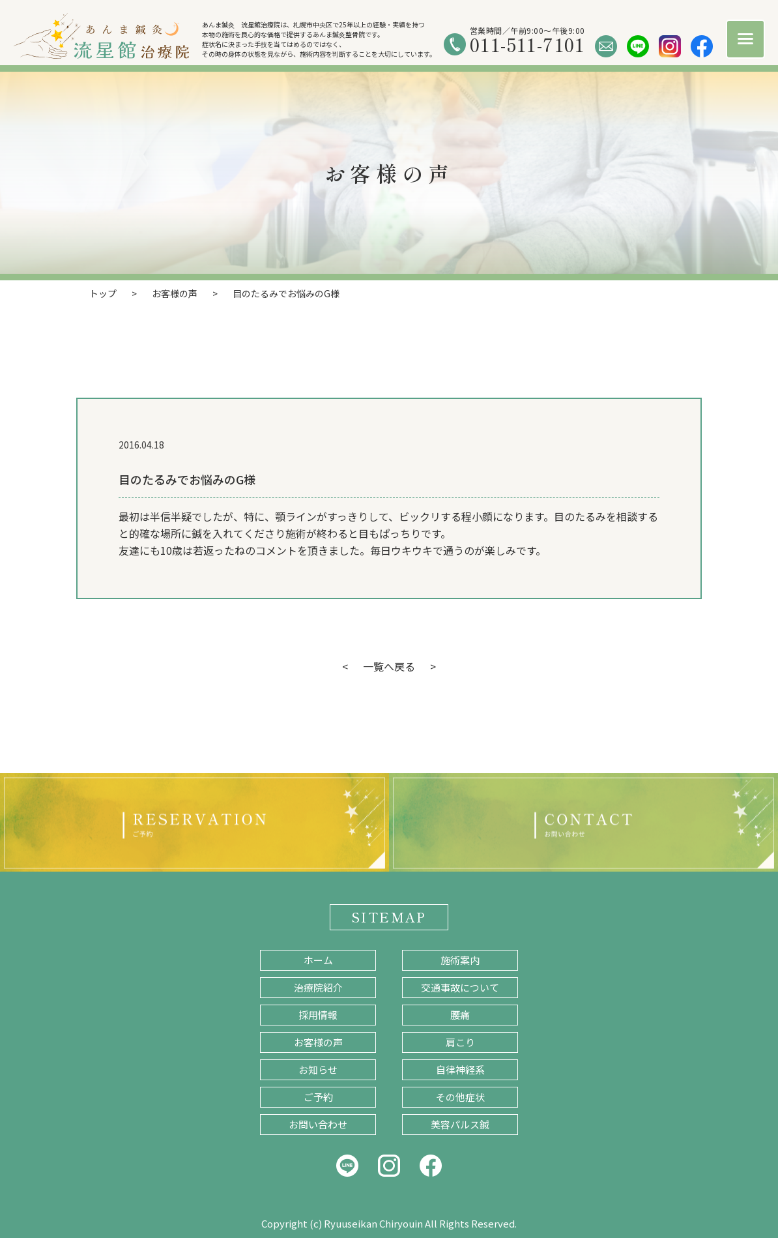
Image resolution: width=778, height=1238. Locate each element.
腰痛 (460, 1015)
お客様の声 (318, 1042)
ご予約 (318, 1097)
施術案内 (460, 960)
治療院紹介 (318, 987)
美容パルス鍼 (460, 1124)
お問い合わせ (318, 1124)
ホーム (318, 960)
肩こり (460, 1042)
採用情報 (318, 1015)
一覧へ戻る (389, 666)
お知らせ (318, 1069)
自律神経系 (460, 1069)
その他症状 (460, 1097)
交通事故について (460, 987)
